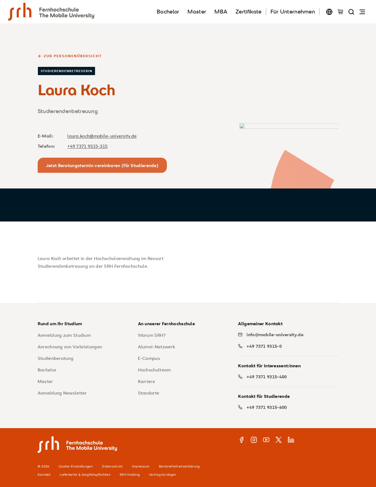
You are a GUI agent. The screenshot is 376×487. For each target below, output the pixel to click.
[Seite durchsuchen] (351, 11)
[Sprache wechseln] (329, 11)
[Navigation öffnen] (362, 11)
